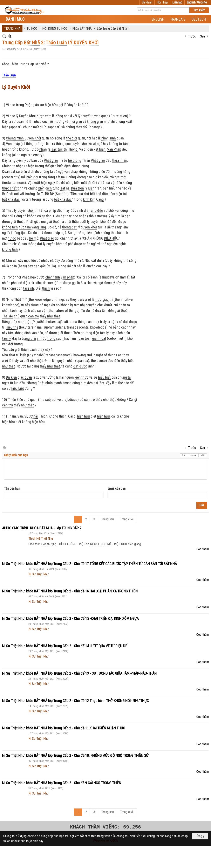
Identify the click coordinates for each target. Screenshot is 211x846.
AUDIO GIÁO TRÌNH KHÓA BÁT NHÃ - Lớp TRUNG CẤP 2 (41, 528)
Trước (192, 36)
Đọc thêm (202, 549)
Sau (202, 36)
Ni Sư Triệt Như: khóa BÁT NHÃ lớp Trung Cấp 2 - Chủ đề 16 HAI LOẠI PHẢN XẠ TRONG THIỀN (70, 591)
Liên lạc (177, 2)
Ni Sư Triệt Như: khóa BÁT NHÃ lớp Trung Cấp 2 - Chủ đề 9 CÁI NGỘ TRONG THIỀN (61, 783)
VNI (203, 455)
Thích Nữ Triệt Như (40, 539)
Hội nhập (162, 2)
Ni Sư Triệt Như (38, 574)
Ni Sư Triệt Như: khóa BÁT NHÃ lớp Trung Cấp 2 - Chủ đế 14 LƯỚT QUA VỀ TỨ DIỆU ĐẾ (64, 646)
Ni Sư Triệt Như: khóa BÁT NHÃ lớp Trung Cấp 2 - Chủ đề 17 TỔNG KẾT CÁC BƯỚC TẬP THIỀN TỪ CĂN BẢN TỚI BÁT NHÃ (89, 564)
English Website (197, 2)
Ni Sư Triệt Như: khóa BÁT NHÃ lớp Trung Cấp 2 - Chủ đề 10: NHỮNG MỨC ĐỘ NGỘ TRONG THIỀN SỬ (75, 755)
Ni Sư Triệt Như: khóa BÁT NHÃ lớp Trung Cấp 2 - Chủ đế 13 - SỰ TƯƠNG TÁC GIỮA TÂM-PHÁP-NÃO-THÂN (79, 673)
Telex (193, 455)
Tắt (184, 455)
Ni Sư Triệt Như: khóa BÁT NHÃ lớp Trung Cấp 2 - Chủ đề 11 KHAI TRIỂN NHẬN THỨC (63, 728)
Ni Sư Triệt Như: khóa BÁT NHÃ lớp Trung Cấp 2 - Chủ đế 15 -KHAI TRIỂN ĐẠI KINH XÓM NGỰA (70, 618)
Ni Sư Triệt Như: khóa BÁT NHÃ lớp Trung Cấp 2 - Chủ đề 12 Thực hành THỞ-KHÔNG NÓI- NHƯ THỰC (75, 701)
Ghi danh (147, 2)
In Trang (4, 447)
